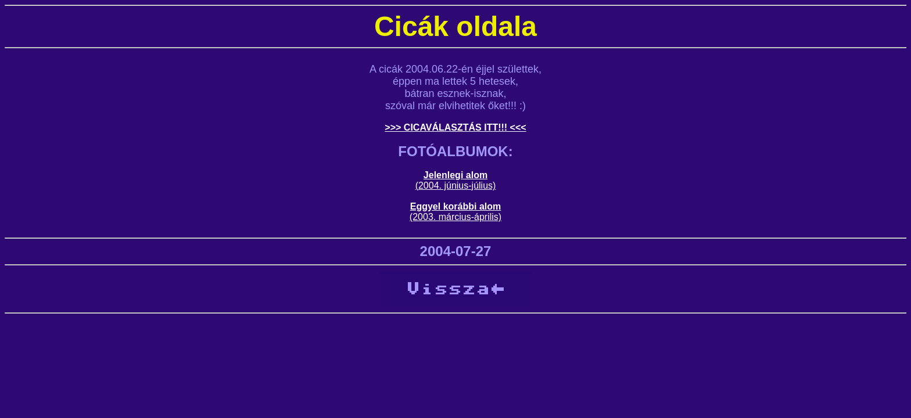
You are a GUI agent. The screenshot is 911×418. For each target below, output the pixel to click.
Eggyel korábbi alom (455, 206)
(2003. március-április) (455, 217)
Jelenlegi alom (455, 175)
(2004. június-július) (455, 185)
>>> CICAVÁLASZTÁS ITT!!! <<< (455, 127)
